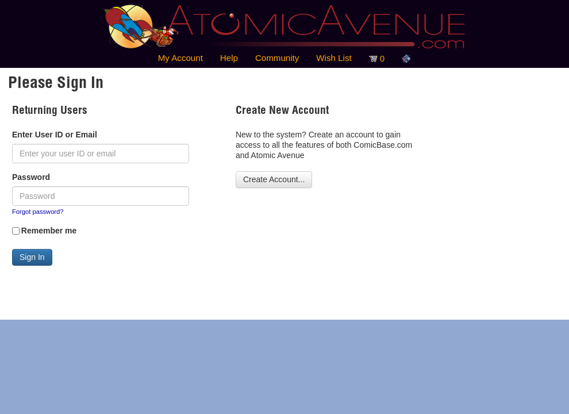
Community (277, 58)
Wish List (333, 58)
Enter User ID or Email (54, 134)
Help (229, 58)
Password (31, 177)
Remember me (49, 230)
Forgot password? (38, 211)
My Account (180, 58)
